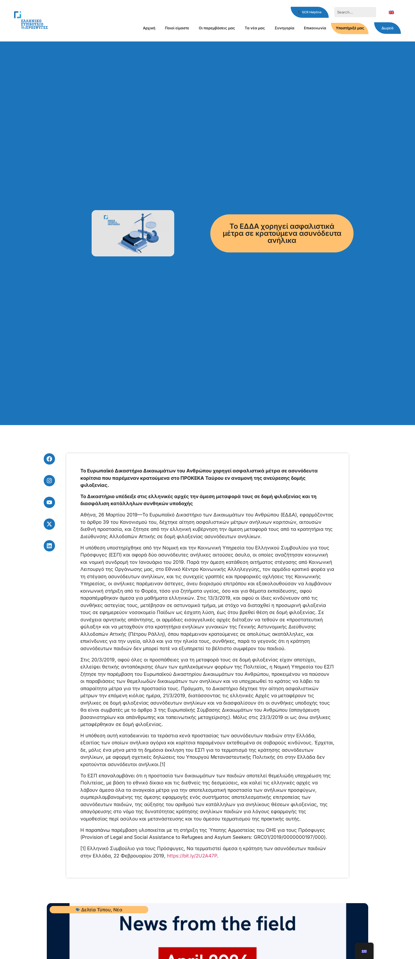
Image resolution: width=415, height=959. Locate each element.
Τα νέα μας (255, 28)
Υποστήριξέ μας (350, 28)
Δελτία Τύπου (96, 909)
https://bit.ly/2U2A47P (192, 856)
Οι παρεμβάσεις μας (217, 28)
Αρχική (149, 28)
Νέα (117, 909)
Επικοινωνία (315, 28)
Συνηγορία (284, 28)
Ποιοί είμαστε (177, 28)
